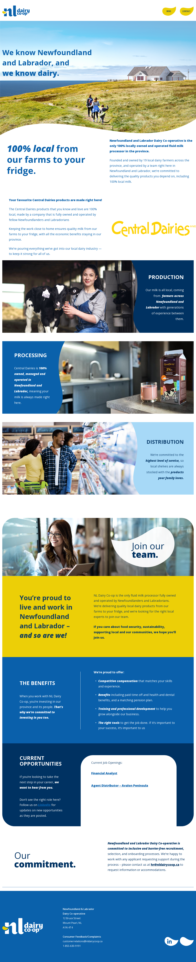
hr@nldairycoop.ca (165, 864)
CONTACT (186, 11)
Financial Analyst (104, 773)
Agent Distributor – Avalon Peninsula (119, 785)
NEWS (168, 11)
